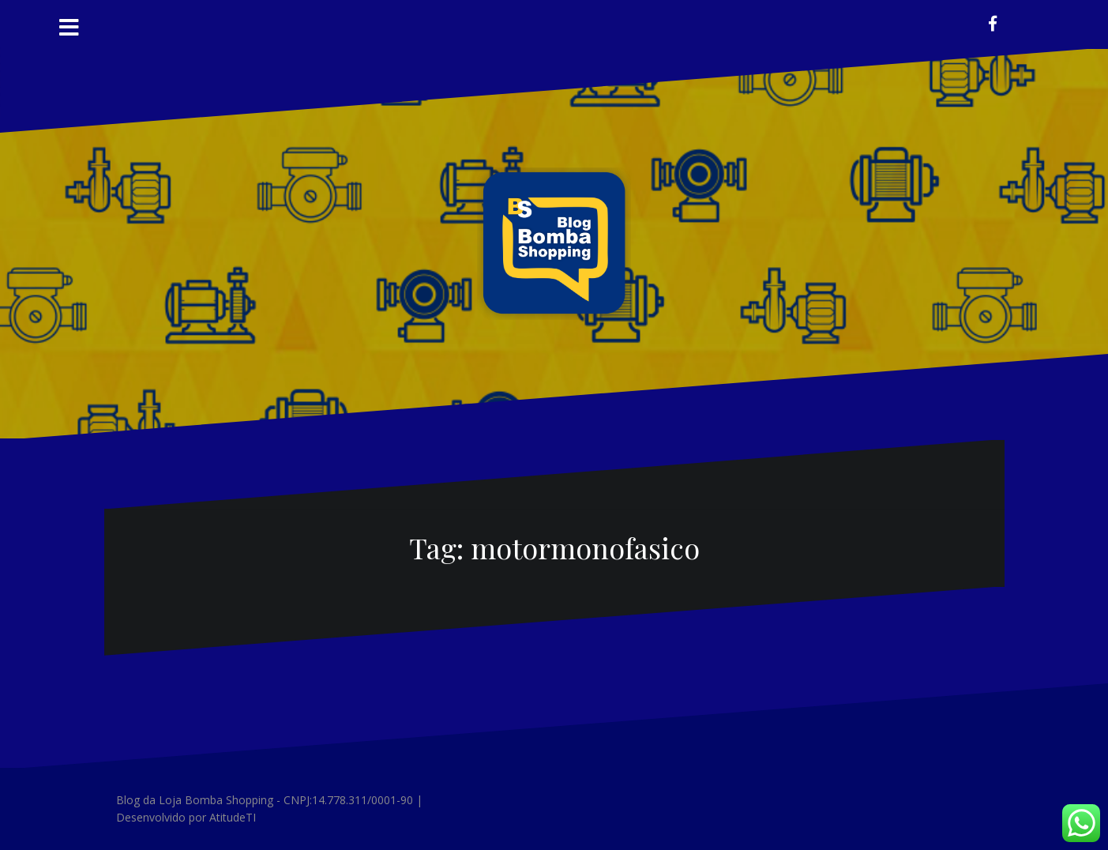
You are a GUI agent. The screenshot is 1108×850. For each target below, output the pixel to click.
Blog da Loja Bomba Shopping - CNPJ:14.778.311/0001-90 (264, 799)
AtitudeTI (232, 817)
